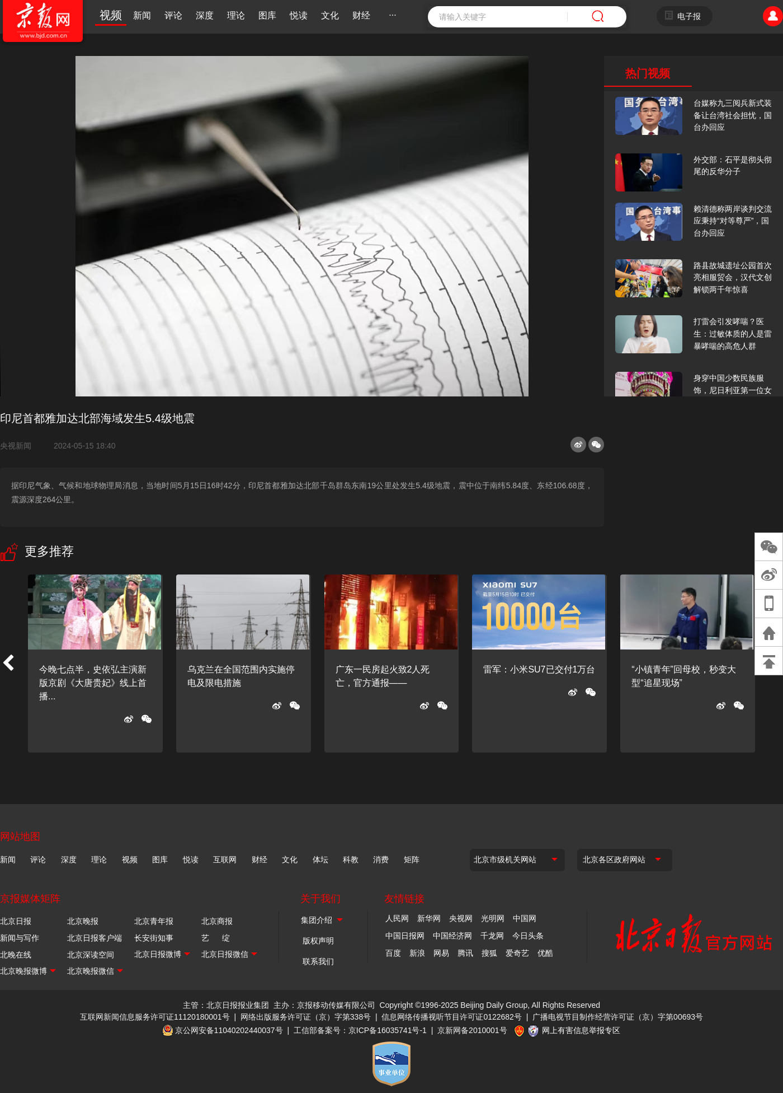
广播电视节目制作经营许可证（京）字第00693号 (617, 1016)
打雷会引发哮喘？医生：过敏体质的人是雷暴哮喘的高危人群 (733, 333)
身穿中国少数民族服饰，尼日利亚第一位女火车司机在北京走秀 (733, 390)
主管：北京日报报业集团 (226, 1005)
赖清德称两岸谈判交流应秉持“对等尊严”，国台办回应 (733, 220)
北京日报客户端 (94, 937)
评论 (173, 15)
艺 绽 (215, 937)
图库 (267, 15)
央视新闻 (20, 445)
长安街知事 (153, 937)
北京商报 (217, 921)
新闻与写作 (19, 937)
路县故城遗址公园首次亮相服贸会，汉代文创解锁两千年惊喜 (733, 277)
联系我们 (318, 961)
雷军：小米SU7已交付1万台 (539, 669)
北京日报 (15, 921)
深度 (205, 15)
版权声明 (318, 940)
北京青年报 (153, 921)
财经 (361, 15)
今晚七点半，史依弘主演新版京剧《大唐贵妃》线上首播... (93, 683)
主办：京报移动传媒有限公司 (324, 1005)
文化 (330, 15)
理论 (236, 15)
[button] (8, 663)
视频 (111, 15)
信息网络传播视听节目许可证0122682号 (451, 1016)
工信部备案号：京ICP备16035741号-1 (360, 1030)
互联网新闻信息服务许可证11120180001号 (155, 1016)
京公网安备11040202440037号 (229, 1030)
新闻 (142, 15)
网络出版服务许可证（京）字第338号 (305, 1016)
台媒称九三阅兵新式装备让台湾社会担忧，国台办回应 (733, 115)
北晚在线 (15, 954)
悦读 (299, 15)
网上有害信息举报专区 (581, 1030)
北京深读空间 (90, 954)
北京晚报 (82, 921)
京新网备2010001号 (472, 1030)
